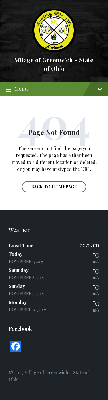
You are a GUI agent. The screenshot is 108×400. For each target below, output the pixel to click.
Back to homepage (54, 187)
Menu (54, 89)
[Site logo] (54, 50)
